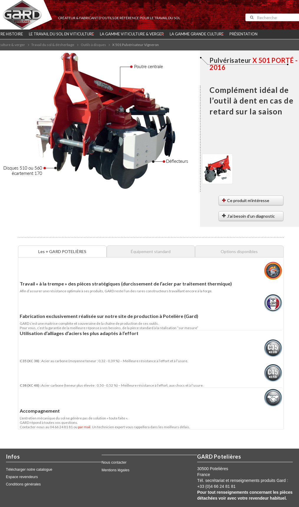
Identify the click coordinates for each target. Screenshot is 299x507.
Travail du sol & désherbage (52, 44)
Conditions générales (23, 484)
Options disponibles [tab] (239, 251)
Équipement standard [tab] (151, 251)
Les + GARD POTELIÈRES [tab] (62, 251)
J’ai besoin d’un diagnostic (251, 216)
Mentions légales (116, 470)
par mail (84, 427)
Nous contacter (114, 462)
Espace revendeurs (22, 477)
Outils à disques (93, 44)
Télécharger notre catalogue (29, 469)
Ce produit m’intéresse (248, 200)
